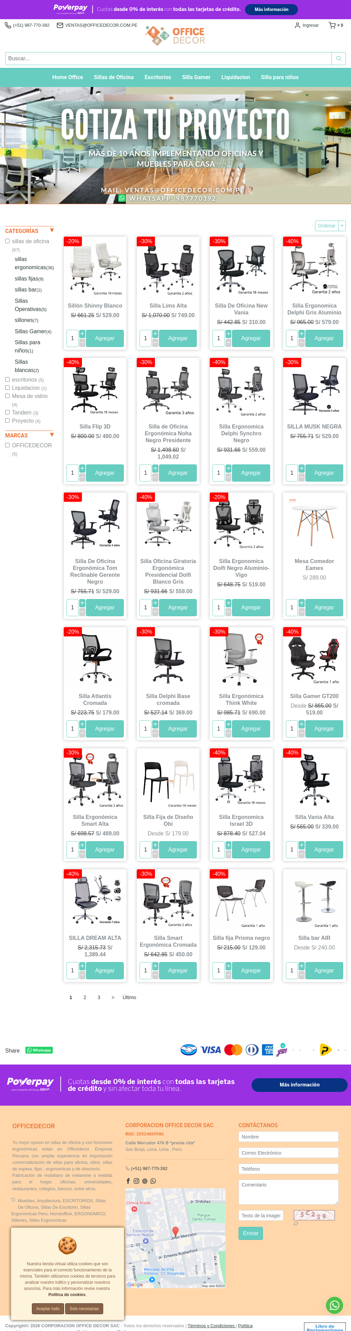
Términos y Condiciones (211, 1325)
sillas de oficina (30, 245)
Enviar (250, 1233)
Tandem (25, 412)
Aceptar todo (48, 1308)
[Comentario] (289, 1192)
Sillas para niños (27, 346)
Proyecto (26, 421)
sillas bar (28, 290)
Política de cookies (66, 1294)
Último (129, 997)
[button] (26, 145)
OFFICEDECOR (32, 450)
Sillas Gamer (33, 331)
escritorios (28, 380)
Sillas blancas (27, 366)
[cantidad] (72, 338)
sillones (26, 320)
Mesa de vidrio (30, 400)
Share (12, 1051)
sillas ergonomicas (34, 263)
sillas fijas (29, 279)
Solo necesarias (84, 1308)
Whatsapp (39, 1050)
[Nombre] (289, 1136)
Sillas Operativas (31, 305)
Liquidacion (29, 388)
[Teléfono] (289, 1169)
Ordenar (327, 225)
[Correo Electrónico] (289, 1152)
